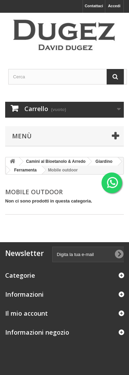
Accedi (114, 6)
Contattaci (94, 6)
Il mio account (26, 313)
